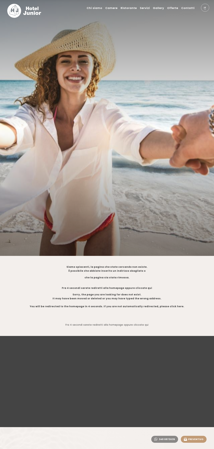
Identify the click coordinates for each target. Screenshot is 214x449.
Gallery (158, 8)
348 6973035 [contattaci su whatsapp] (164, 439)
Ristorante (129, 8)
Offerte (172, 8)
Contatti (188, 8)
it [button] (205, 9)
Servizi (145, 8)
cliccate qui (143, 288)
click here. (177, 306)
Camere (111, 8)
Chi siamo (94, 8)
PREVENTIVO (194, 439)
